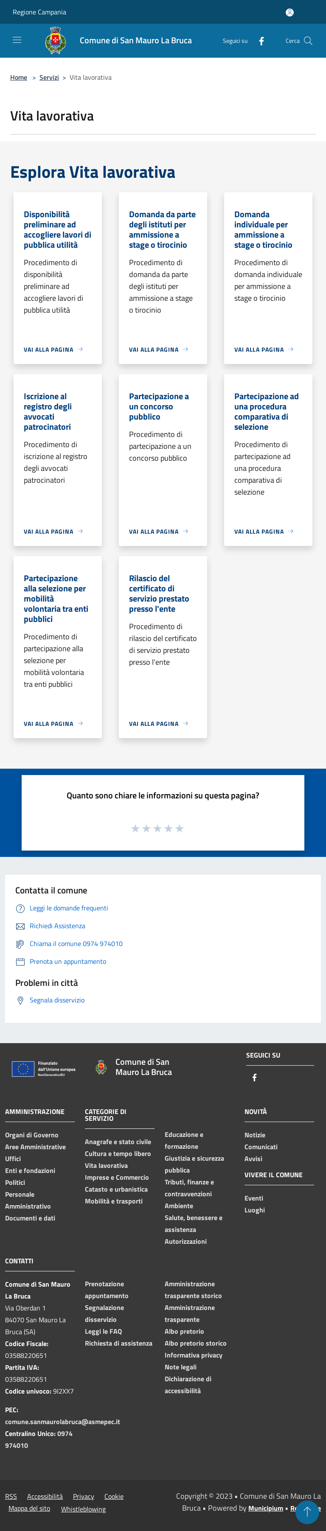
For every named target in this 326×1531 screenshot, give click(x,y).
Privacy (83, 1496)
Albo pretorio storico (196, 1343)
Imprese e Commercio (117, 1177)
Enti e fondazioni (30, 1170)
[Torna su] (307, 1512)
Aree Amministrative (35, 1147)
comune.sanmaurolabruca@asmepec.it (62, 1421)
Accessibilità (45, 1496)
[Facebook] (258, 40)
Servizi (49, 77)
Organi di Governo (32, 1135)
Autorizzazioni (186, 1241)
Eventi (253, 1198)
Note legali (181, 1367)
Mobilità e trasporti (114, 1201)
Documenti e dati (30, 1218)
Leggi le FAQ (103, 1331)
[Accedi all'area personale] (289, 12)
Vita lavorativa (106, 1165)
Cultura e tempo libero (118, 1153)
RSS (11, 1496)
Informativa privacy (193, 1355)
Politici (15, 1182)
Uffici (13, 1158)
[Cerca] (308, 41)
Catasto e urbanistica (116, 1189)
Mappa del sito (29, 1508)
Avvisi (253, 1158)
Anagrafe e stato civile (118, 1141)
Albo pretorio (184, 1331)
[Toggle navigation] (17, 40)
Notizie (254, 1135)
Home (18, 77)
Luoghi (254, 1210)
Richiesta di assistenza (118, 1343)
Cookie (114, 1496)
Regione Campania (39, 12)
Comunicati (261, 1147)
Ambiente (179, 1206)
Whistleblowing (83, 1509)
